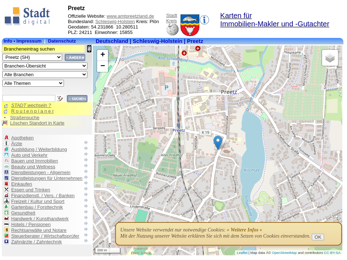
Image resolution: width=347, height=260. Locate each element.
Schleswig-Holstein (115, 21)
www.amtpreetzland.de (130, 16)
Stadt (171, 15)
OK (318, 237)
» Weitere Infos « (244, 230)
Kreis (171, 20)
